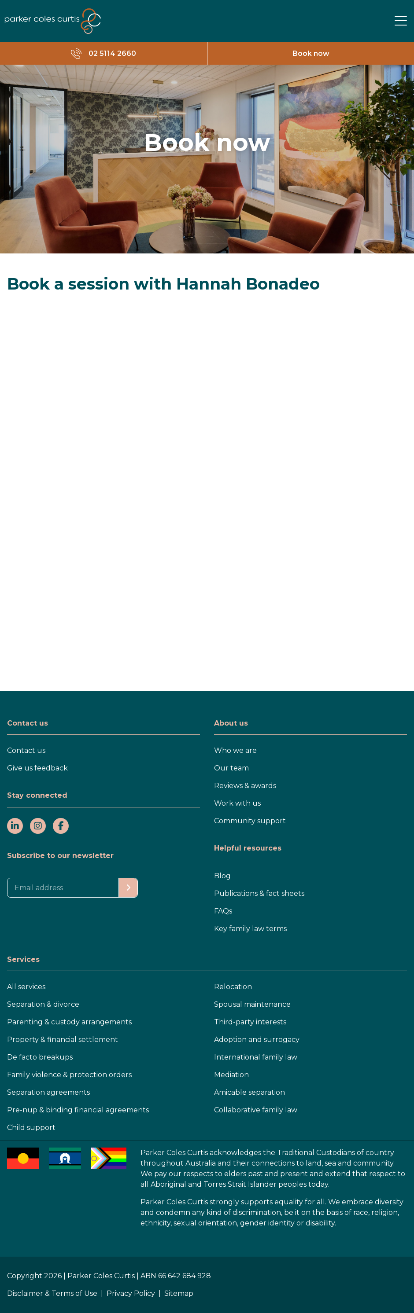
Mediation (231, 1075)
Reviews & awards (245, 785)
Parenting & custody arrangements (69, 1022)
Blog (222, 876)
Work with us (237, 803)
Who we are (235, 750)
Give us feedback (37, 768)
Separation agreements (48, 1092)
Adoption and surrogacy (256, 1039)
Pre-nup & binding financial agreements (78, 1110)
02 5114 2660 (112, 53)
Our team (231, 768)
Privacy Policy (131, 1293)
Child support (31, 1127)
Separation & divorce (43, 1004)
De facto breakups (40, 1057)
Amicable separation (249, 1092)
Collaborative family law (255, 1110)
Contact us (26, 750)
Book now (310, 53)
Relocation (233, 987)
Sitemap (178, 1293)
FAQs (223, 911)
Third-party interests (250, 1022)
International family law (255, 1057)
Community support (250, 821)
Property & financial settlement (62, 1039)
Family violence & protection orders (69, 1075)
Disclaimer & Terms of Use (52, 1293)
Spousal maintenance (252, 1004)
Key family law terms (250, 928)
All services (26, 987)
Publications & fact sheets (259, 893)
